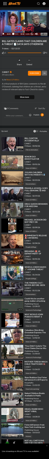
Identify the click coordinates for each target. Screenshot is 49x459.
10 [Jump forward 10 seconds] (32, 33)
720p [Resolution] (41, 34)
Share (19, 62)
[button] (44, 3)
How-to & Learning (32, 389)
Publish (38, 114)
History (28, 436)
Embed (29, 62)
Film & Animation (32, 150)
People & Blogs (31, 247)
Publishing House (32, 304)
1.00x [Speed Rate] (28, 34)
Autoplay (43, 131)
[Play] (3, 34)
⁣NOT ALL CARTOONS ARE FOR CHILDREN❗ (35, 441)
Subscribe (34, 73)
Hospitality (29, 383)
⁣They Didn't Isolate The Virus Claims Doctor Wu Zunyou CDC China (35, 348)
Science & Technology (33, 310)
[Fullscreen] (45, 34)
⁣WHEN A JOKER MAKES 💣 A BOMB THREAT (35, 268)
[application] (24, 23)
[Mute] (36, 34)
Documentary (30, 184)
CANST (7, 72)
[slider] (15, 33)
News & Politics (12, 79)
